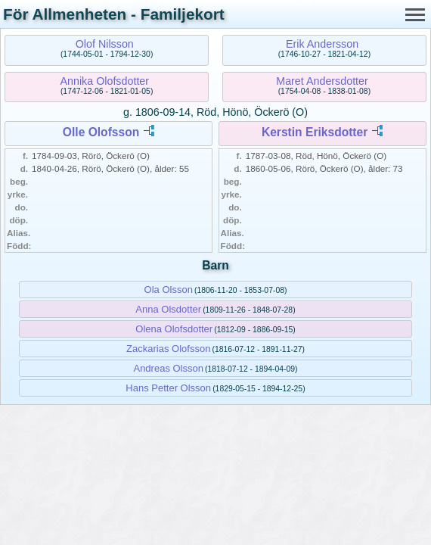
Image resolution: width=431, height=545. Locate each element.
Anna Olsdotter (168, 309)
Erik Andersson (322, 44)
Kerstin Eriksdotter (314, 132)
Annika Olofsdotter (104, 81)
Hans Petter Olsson (168, 388)
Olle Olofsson (101, 132)
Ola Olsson (168, 289)
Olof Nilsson (105, 44)
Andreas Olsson (168, 368)
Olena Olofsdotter (173, 329)
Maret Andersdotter (322, 81)
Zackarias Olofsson (168, 348)
